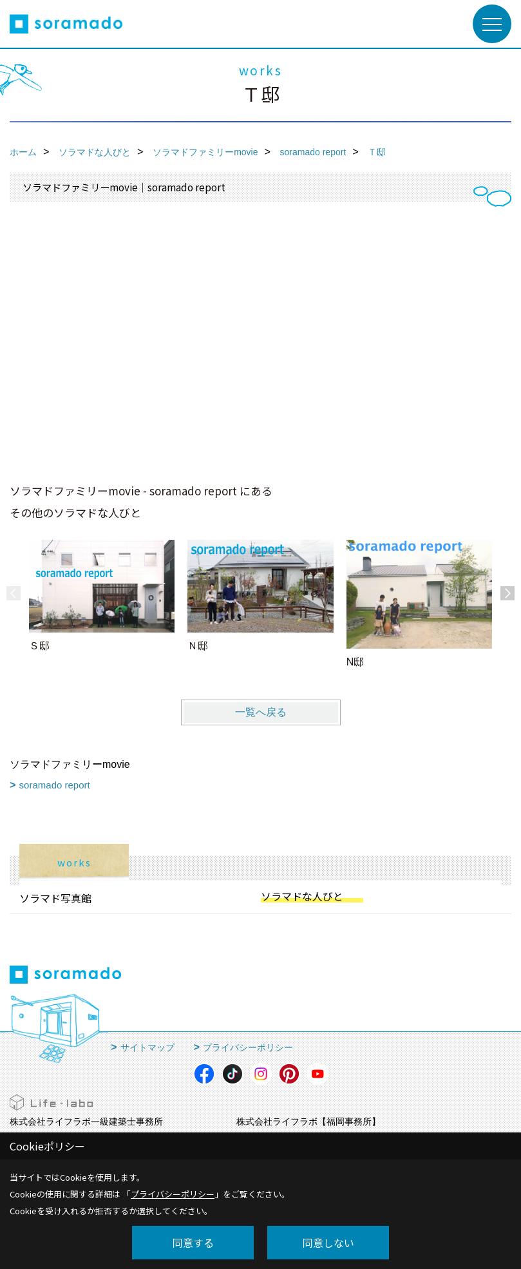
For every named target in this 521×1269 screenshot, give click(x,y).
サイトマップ (147, 1047)
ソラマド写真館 (55, 898)
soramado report (54, 784)
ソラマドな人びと (302, 896)
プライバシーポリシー (248, 1047)
